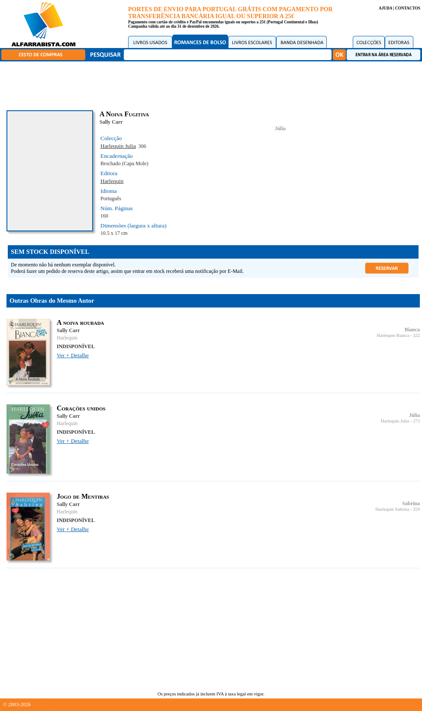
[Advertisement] (213, 84)
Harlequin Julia (118, 146)
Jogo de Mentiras (83, 496)
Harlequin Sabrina (392, 509)
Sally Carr (111, 122)
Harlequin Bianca (393, 335)
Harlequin (111, 181)
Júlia (280, 128)
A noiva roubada (80, 322)
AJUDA (385, 8)
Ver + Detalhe (73, 355)
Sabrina (411, 503)
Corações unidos (81, 408)
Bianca (412, 330)
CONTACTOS (407, 8)
